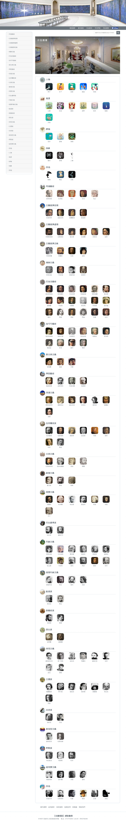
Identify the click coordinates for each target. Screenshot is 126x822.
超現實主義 (12, 144)
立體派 (11, 126)
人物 (10, 153)
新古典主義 (12, 65)
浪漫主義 (12, 73)
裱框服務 (59, 807)
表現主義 (12, 122)
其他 (10, 148)
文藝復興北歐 (13, 47)
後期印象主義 (13, 104)
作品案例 (89, 28)
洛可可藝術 (12, 60)
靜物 (10, 161)
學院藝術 (12, 69)
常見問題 (97, 28)
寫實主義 (12, 91)
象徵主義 (12, 87)
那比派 (11, 117)
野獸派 (11, 139)
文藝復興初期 (13, 38)
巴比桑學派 (12, 95)
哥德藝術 (12, 34)
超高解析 (51, 807)
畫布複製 (81, 28)
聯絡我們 (82, 807)
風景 (10, 157)
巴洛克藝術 (12, 56)
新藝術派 (12, 113)
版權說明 (67, 807)
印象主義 (12, 100)
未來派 (11, 131)
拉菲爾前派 (12, 78)
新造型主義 (12, 135)
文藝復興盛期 (13, 43)
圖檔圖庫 (72, 28)
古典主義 (12, 82)
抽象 (10, 166)
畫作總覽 (43, 807)
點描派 (11, 109)
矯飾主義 (12, 52)
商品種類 (106, 28)
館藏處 (74, 807)
